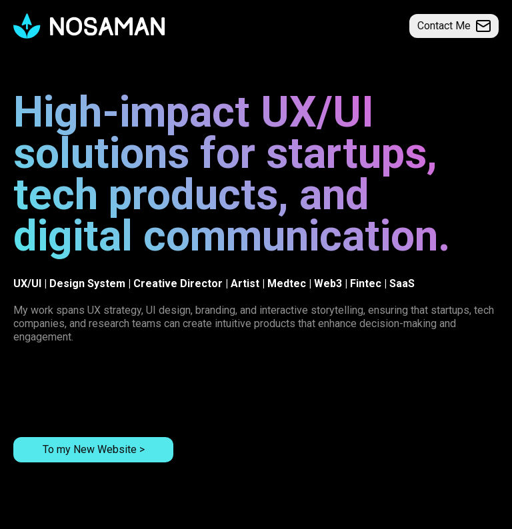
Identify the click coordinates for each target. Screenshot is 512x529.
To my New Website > (94, 449)
